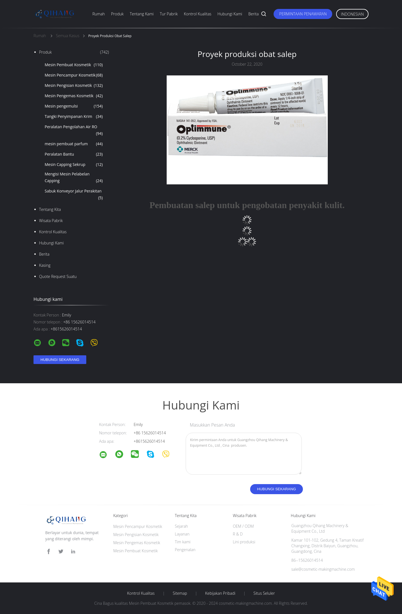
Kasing (45, 265)
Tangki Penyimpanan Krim (74, 116)
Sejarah (181, 526)
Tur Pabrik (169, 13)
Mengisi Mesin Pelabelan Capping (74, 177)
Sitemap (180, 593)
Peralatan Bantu (74, 154)
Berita (253, 13)
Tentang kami (142, 13)
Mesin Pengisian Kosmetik (74, 85)
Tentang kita (50, 209)
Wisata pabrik (51, 220)
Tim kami (182, 541)
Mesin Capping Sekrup (74, 164)
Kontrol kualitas (198, 13)
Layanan (182, 534)
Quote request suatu (58, 276)
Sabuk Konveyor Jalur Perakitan (74, 194)
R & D (238, 534)
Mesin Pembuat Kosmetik (74, 64)
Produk (117, 13)
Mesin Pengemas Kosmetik (74, 95)
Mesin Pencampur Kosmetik (74, 75)
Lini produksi (244, 541)
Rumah (98, 13)
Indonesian (352, 14)
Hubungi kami (229, 13)
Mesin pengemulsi (74, 106)
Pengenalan (185, 549)
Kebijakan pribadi (220, 593)
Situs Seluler (264, 593)
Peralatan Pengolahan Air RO (74, 130)
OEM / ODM (243, 526)
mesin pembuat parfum (74, 144)
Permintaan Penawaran (303, 13)
